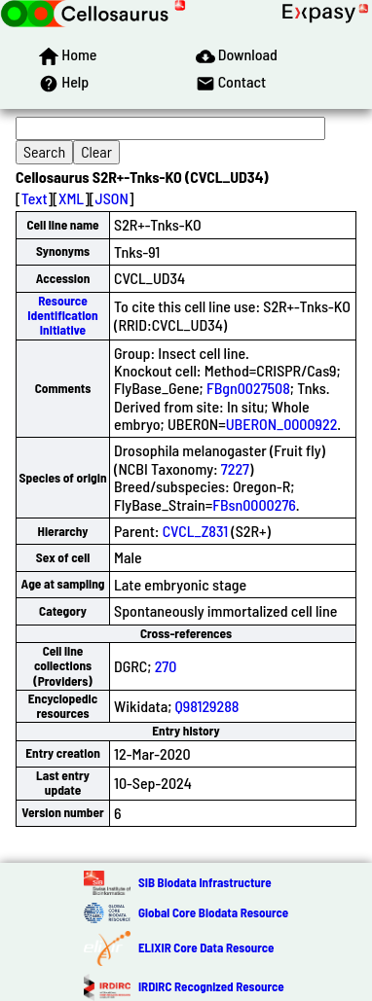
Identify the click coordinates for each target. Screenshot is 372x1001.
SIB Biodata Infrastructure (205, 882)
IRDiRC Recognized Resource (211, 986)
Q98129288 (207, 706)
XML (71, 198)
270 (166, 666)
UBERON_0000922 (282, 423)
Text (34, 198)
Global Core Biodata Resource (213, 912)
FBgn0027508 (248, 387)
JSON (112, 198)
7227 (235, 468)
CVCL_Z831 (195, 530)
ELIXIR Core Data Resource (206, 947)
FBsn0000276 (254, 504)
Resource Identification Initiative (62, 316)
